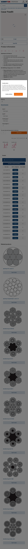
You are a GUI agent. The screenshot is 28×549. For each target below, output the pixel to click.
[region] (14, 89)
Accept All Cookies (18, 94)
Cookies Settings (8, 94)
